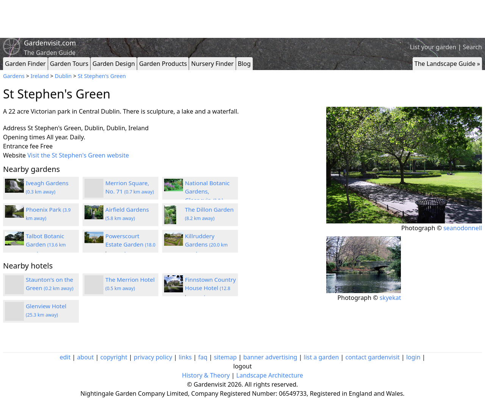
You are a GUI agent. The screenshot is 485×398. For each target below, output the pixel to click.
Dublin (63, 76)
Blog (244, 63)
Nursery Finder (212, 63)
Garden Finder (25, 63)
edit (64, 357)
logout (242, 366)
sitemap (225, 357)
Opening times (24, 137)
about (85, 357)
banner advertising (270, 357)
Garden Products (163, 63)
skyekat (390, 297)
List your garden (433, 47)
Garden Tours (69, 63)
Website (14, 155)
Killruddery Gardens (206, 244)
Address (14, 128)
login (413, 357)
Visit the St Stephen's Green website (78, 155)
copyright (113, 357)
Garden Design (113, 63)
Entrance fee (21, 146)
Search (472, 47)
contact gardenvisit (373, 357)
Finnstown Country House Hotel (210, 288)
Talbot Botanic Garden (46, 244)
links (184, 357)
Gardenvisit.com (50, 42)
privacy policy (153, 357)
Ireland (40, 76)
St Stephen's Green (102, 76)
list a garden (321, 357)
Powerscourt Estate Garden (130, 244)
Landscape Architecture (269, 375)
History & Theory (206, 375)
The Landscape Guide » (447, 63)
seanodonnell (462, 228)
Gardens (14, 76)
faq (202, 357)
